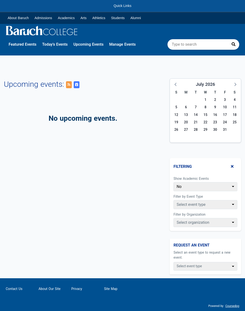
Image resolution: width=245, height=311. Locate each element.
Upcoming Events (88, 44)
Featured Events (22, 44)
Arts (83, 18)
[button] (175, 84)
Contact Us (14, 289)
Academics (66, 18)
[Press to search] (233, 44)
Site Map (110, 289)
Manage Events (122, 44)
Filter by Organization (189, 214)
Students (118, 18)
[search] (203, 44)
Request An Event (191, 245)
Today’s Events (55, 44)
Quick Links (122, 6)
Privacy (76, 289)
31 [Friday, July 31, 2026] (225, 129)
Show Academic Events (191, 178)
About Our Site (50, 289)
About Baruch (18, 18)
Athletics (98, 18)
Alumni (135, 18)
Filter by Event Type (188, 196)
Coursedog (232, 306)
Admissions (43, 18)
